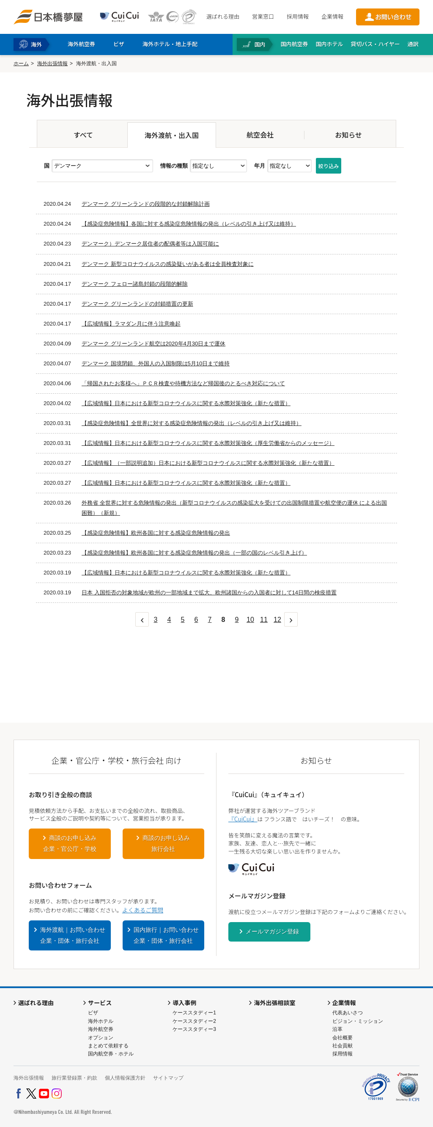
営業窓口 (263, 16)
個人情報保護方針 (125, 1078)
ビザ (93, 1013)
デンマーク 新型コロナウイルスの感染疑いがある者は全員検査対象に (168, 264)
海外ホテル (100, 1021)
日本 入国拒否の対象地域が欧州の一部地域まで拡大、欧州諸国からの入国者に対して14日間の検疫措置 (209, 592)
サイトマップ (168, 1078)
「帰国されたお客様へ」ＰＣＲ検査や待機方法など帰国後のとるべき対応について (183, 383)
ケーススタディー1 (194, 1013)
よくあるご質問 (142, 910)
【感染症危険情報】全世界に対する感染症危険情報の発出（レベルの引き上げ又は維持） (191, 423)
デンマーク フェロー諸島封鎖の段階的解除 (135, 284)
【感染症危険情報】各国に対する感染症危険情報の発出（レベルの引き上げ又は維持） (189, 224)
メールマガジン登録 (272, 931)
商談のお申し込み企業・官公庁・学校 (69, 843)
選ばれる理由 (222, 16)
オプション (100, 1038)
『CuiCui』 (242, 819)
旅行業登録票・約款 (74, 1078)
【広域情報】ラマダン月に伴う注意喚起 (131, 323)
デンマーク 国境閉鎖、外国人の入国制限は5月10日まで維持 (156, 363)
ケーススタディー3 (194, 1029)
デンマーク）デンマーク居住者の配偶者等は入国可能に (150, 243)
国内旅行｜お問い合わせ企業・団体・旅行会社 (166, 935)
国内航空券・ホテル (111, 1054)
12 (277, 619)
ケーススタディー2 (194, 1021)
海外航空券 (100, 1029)
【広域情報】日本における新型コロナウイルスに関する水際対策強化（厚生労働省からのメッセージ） (208, 443)
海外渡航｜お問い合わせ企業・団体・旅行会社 (72, 935)
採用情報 (298, 16)
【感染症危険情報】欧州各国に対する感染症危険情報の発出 (156, 533)
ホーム (21, 63)
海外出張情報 (52, 63)
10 (250, 619)
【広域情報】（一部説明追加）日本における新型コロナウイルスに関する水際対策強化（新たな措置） (208, 463)
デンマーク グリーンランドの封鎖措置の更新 (137, 304)
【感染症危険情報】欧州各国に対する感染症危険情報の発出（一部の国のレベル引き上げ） (194, 553)
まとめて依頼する (108, 1046)
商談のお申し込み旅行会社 (166, 843)
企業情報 (332, 16)
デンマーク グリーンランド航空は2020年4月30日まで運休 (153, 343)
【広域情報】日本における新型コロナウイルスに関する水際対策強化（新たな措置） (186, 403)
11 (264, 619)
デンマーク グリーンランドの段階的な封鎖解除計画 (146, 204)
